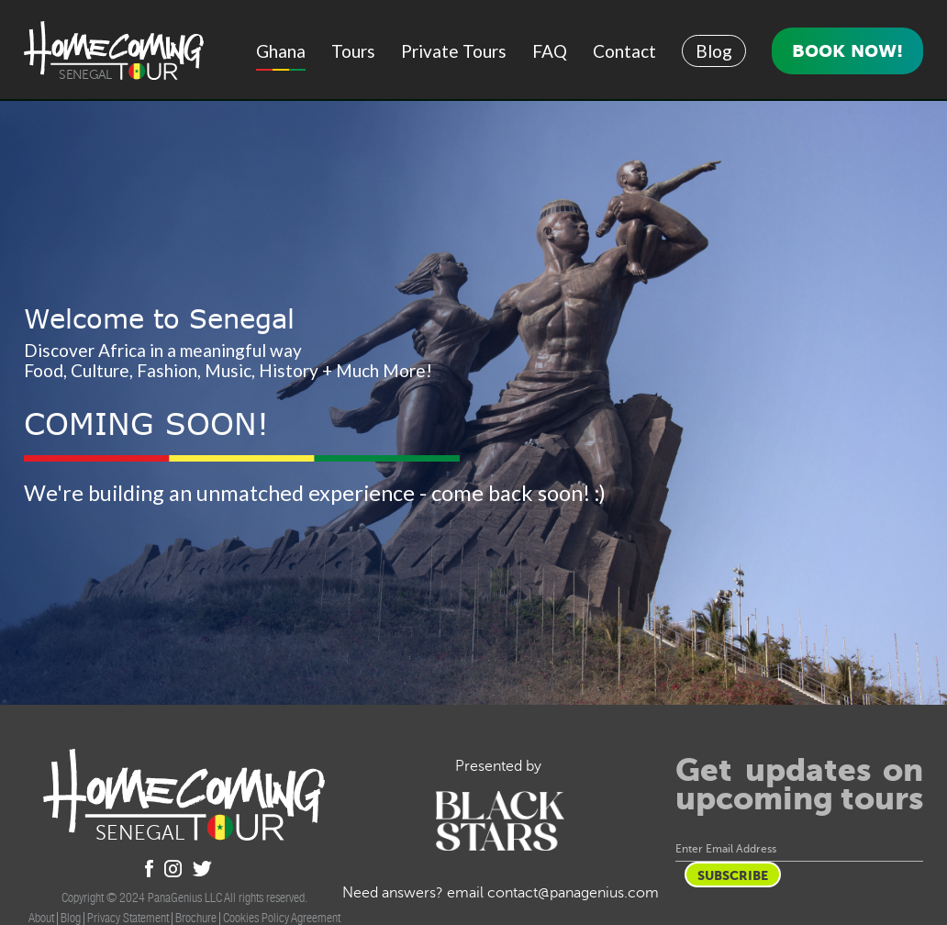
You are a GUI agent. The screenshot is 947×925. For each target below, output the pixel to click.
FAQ (549, 50)
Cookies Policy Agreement (281, 917)
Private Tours (454, 50)
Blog (714, 50)
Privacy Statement (128, 917)
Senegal (85, 75)
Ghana (281, 50)
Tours (353, 50)
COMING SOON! (146, 424)
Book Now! (847, 50)
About (41, 917)
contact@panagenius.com (573, 893)
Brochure (196, 917)
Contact (624, 50)
